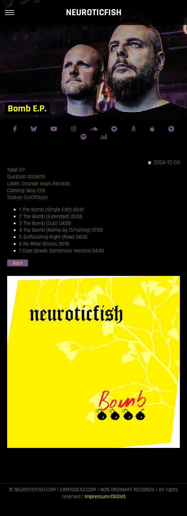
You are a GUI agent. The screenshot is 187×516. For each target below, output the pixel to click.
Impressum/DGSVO (105, 496)
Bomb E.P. (27, 108)
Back (18, 262)
